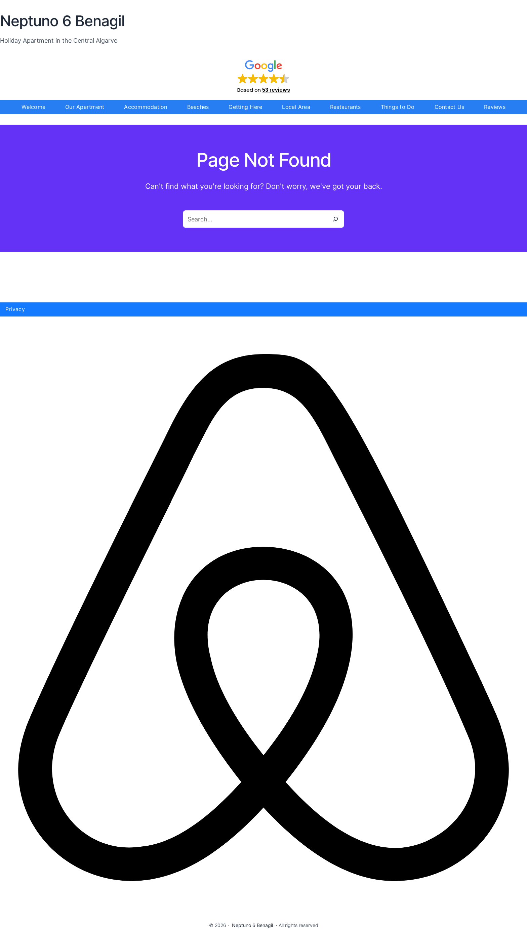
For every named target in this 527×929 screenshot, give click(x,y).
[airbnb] (263, 916)
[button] (264, 76)
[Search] (335, 219)
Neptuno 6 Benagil (252, 925)
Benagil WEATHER (263, 277)
